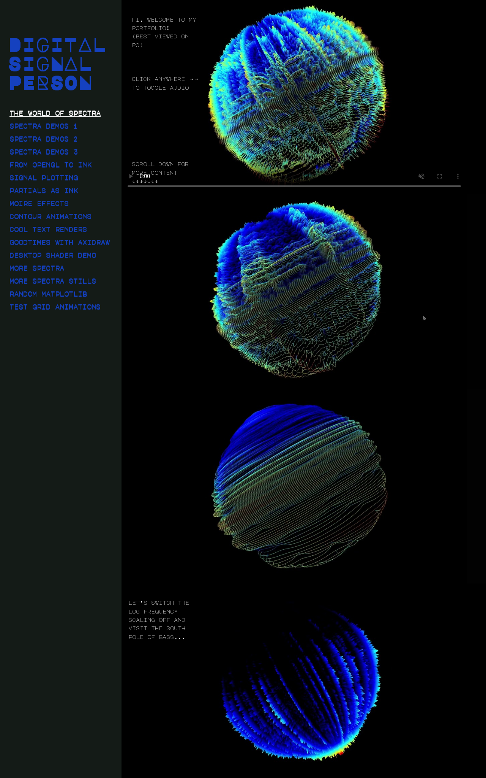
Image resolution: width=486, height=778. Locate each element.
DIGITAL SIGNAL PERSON (57, 63)
